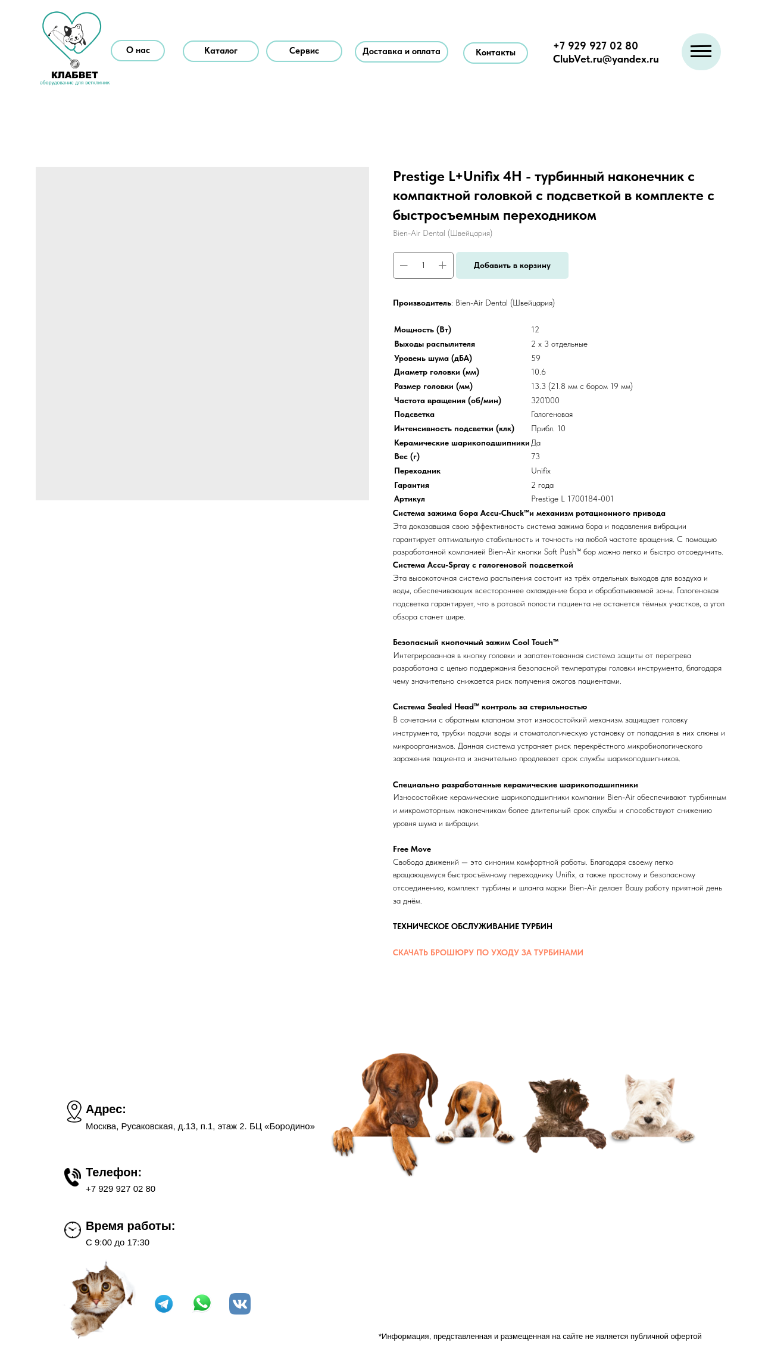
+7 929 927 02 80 (595, 45)
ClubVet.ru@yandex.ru (606, 58)
